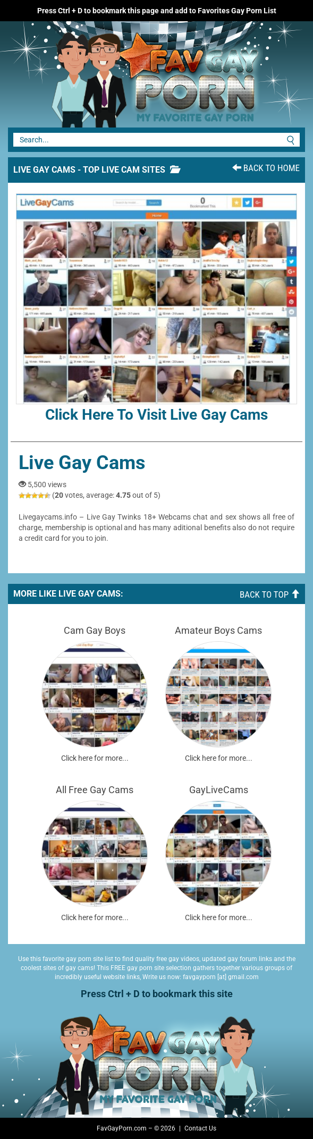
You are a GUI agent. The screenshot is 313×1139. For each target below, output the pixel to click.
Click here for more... (95, 758)
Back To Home (266, 168)
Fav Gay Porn (101, 74)
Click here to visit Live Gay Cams (156, 308)
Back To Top (270, 594)
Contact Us (200, 1128)
